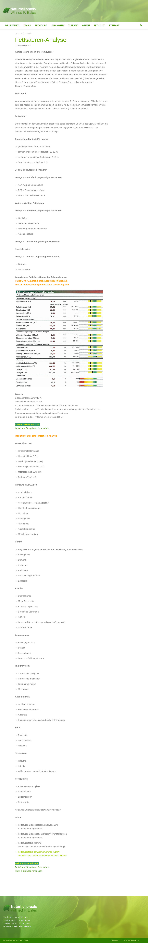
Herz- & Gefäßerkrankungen (28, 871)
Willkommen (12, 25)
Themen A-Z (41, 25)
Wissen (86, 25)
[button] (141, 25)
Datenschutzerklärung (130, 940)
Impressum (113, 940)
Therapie (73, 25)
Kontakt (114, 25)
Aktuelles (99, 25)
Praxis (27, 25)
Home (17, 33)
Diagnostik (58, 25)
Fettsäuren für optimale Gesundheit (32, 428)
